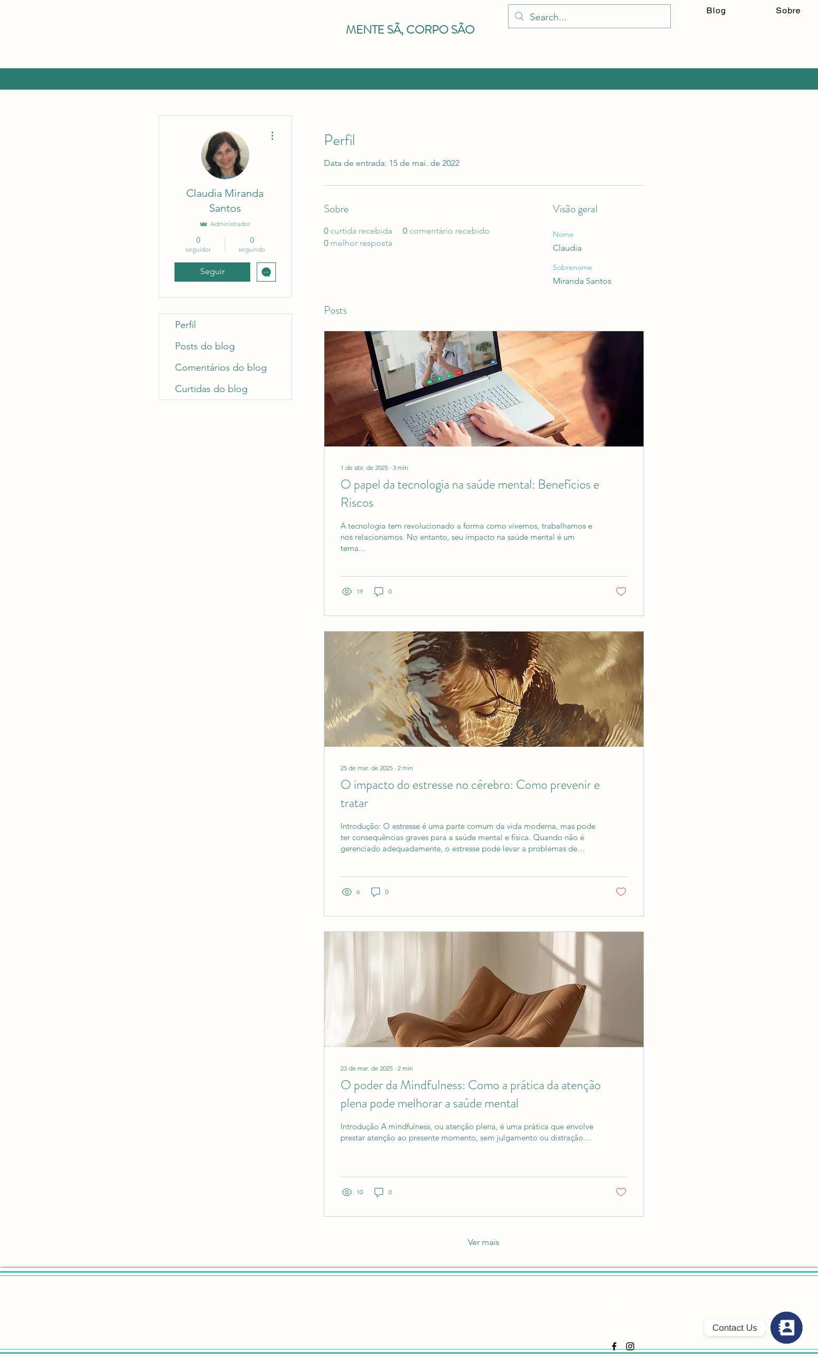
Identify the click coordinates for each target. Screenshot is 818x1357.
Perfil (185, 325)
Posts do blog (205, 346)
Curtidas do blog (211, 389)
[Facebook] (614, 1346)
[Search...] (589, 17)
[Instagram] (630, 1346)
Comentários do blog (221, 367)
